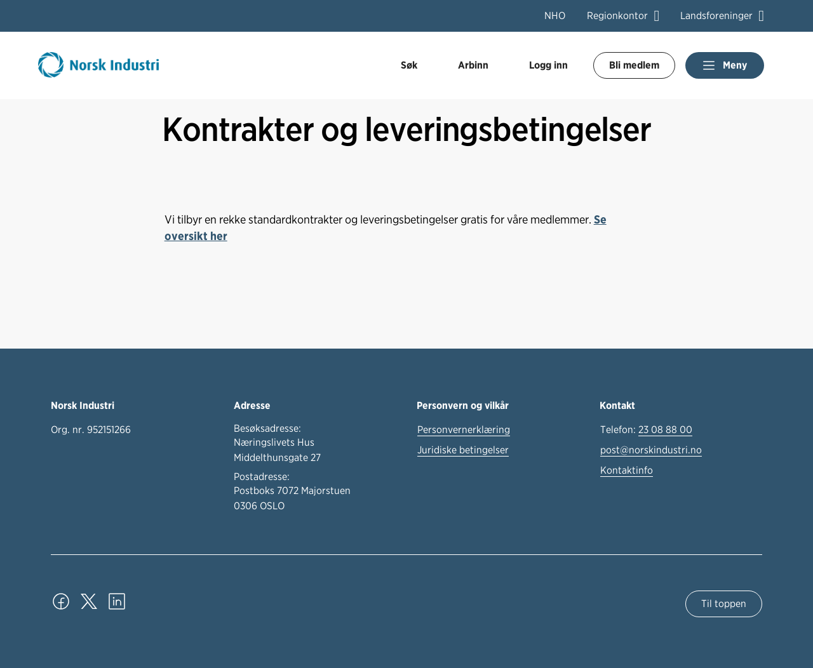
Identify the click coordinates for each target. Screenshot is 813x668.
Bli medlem (634, 65)
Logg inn (548, 65)
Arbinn (473, 65)
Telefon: (646, 430)
